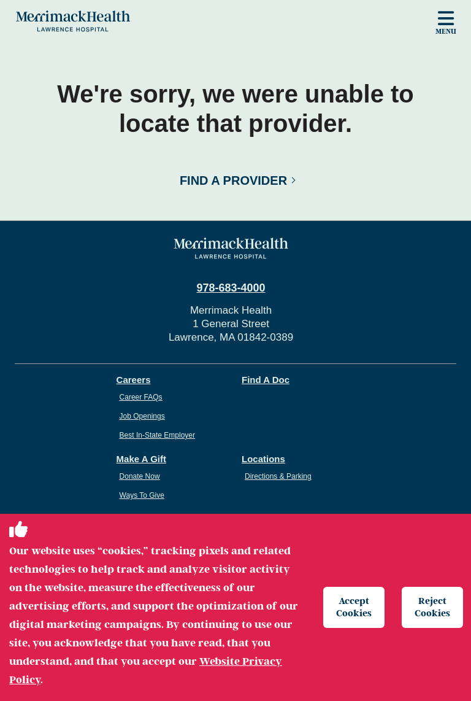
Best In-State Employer (157, 435)
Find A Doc (265, 379)
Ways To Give (142, 495)
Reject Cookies (432, 606)
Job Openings (142, 416)
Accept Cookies (354, 606)
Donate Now (140, 476)
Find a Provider (233, 180)
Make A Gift (141, 459)
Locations (263, 459)
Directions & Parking (278, 476)
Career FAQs (141, 397)
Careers (134, 379)
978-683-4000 (230, 288)
